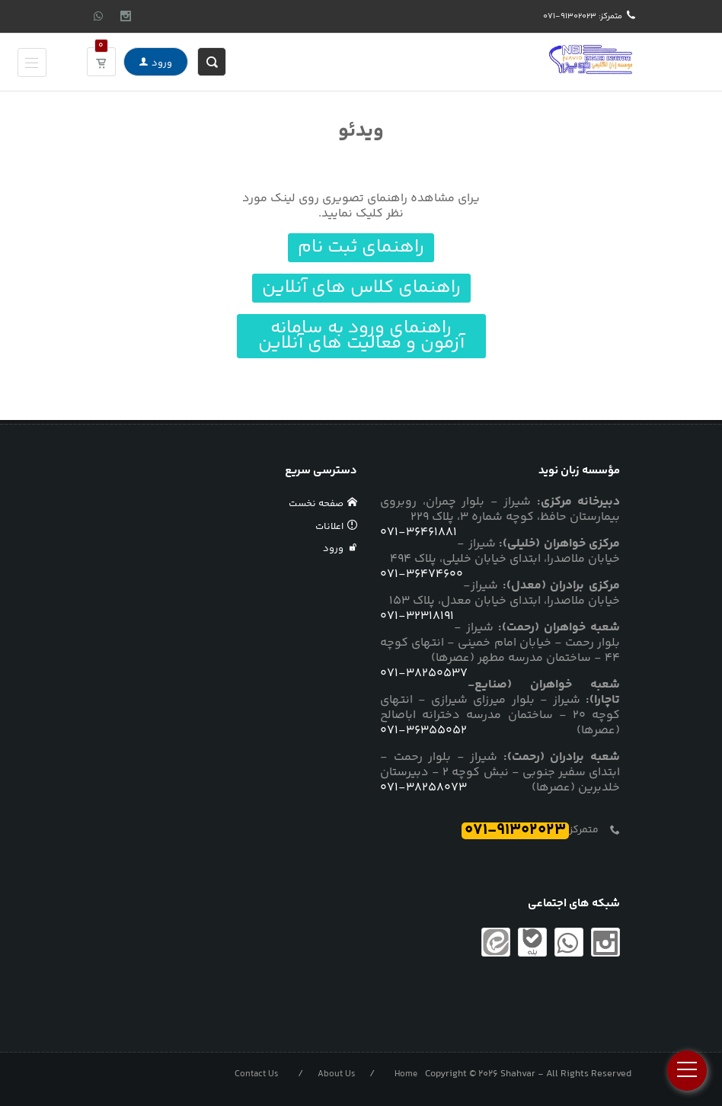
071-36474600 (421, 574)
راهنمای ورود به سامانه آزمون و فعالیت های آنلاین (361, 335)
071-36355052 (423, 731)
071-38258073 (423, 788)
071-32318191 (417, 616)
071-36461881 (418, 532)
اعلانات (336, 526)
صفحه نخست (323, 503)
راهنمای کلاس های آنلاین (361, 288)
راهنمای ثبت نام (361, 247)
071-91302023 (515, 830)
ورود (155, 61)
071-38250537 (424, 673)
